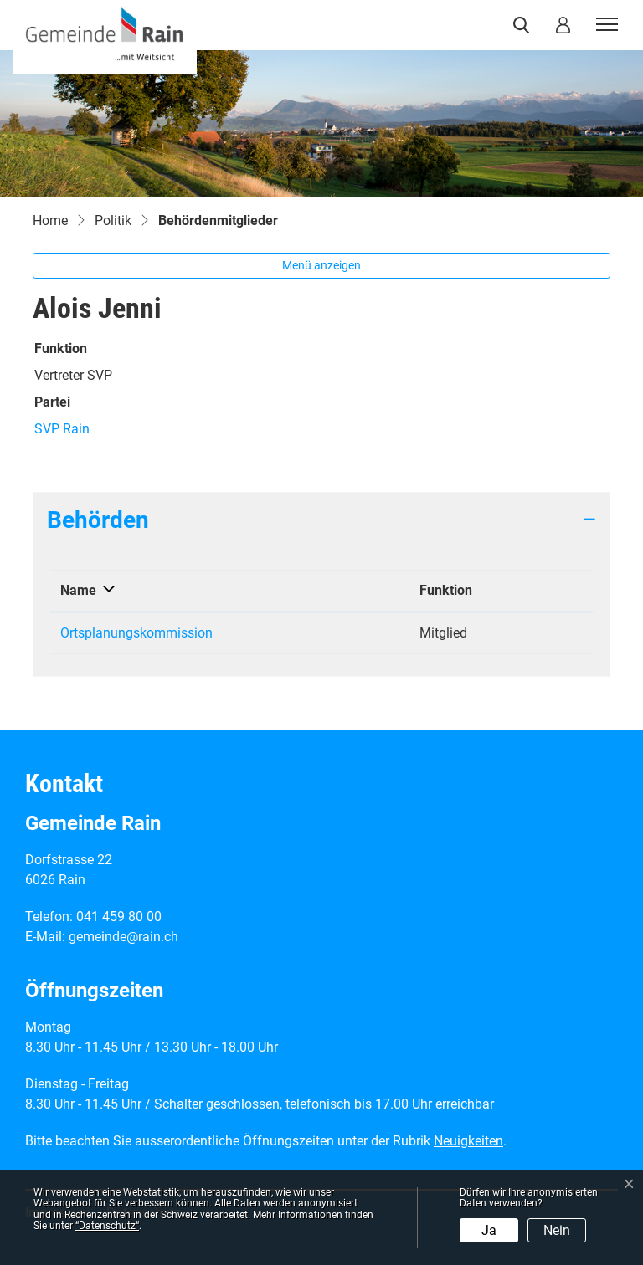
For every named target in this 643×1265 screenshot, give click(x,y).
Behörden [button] (98, 520)
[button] (524, 25)
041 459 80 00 (119, 916)
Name (78, 590)
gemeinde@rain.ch (123, 937)
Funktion (445, 590)
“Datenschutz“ (107, 1226)
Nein (556, 1230)
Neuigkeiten (468, 1141)
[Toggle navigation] (604, 25)
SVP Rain (62, 429)
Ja (488, 1230)
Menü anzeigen (321, 265)
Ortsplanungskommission (136, 633)
